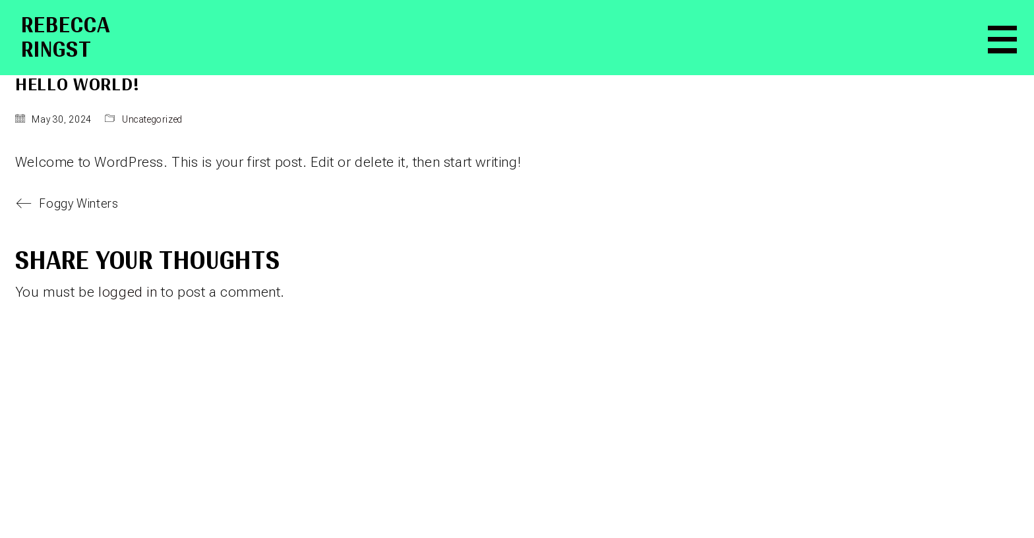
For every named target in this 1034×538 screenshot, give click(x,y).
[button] (999, 37)
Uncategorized (152, 119)
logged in (127, 292)
